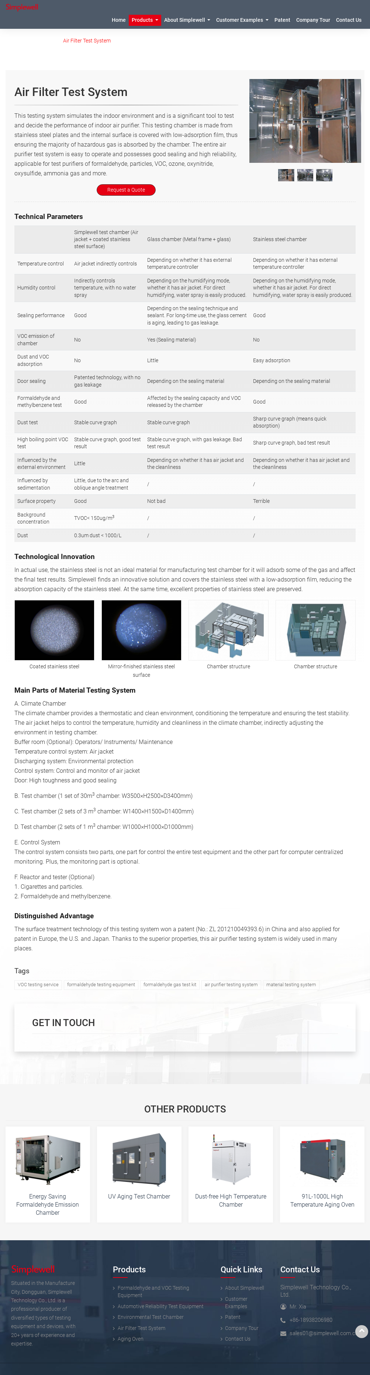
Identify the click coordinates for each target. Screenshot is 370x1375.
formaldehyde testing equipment (101, 984)
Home (119, 20)
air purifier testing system (231, 984)
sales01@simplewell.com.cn (324, 1333)
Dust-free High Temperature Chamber (230, 1200)
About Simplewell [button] (185, 20)
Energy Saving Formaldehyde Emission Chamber (47, 1204)
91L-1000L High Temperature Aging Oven (322, 1200)
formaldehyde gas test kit (169, 984)
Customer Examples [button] (240, 20)
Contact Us (300, 1269)
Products (41, 41)
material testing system (291, 984)
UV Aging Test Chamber (139, 1196)
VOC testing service (38, 984)
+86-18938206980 (311, 1320)
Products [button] (143, 20)
